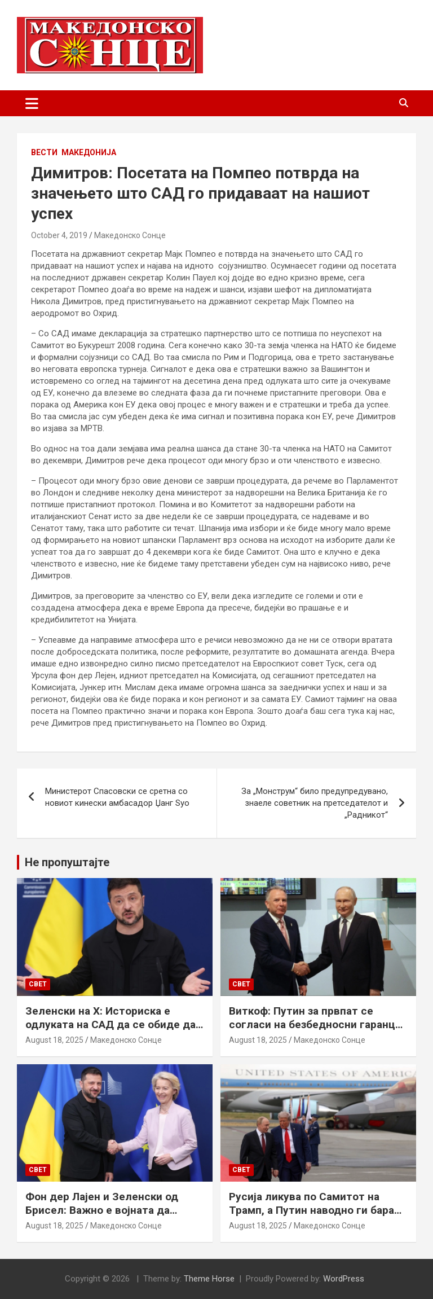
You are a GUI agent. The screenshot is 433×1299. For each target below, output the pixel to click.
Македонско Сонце (130, 235)
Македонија (88, 152)
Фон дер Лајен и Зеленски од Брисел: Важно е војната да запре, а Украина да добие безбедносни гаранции (101, 1217)
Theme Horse (209, 1279)
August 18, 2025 (54, 1040)
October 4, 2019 (59, 235)
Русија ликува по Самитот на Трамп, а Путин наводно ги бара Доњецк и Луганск (311, 1210)
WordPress (343, 1279)
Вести (44, 152)
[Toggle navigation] (32, 103)
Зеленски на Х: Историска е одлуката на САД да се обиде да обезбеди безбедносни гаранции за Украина (111, 1031)
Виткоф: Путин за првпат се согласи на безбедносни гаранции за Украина (318, 1024)
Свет (38, 984)
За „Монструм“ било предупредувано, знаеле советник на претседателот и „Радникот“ (314, 803)
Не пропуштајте (67, 862)
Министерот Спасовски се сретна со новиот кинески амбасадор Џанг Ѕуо (117, 797)
